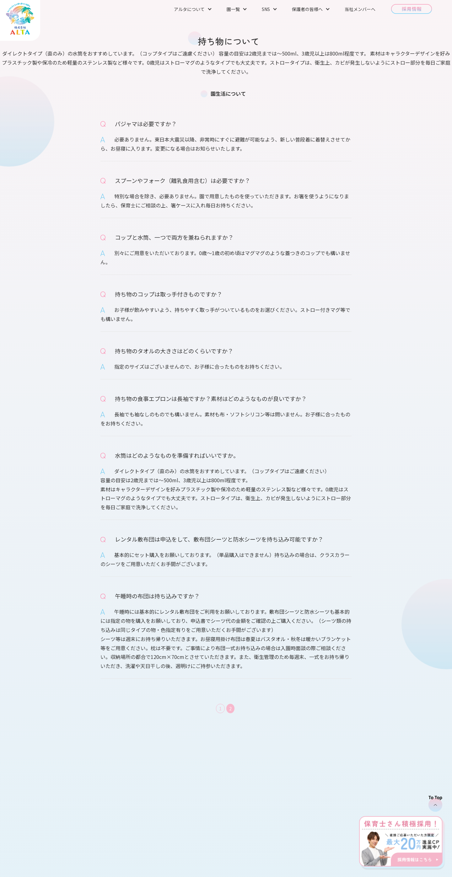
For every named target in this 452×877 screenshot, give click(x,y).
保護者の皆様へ (307, 9)
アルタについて (189, 9)
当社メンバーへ (360, 9)
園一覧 (233, 9)
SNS (266, 9)
